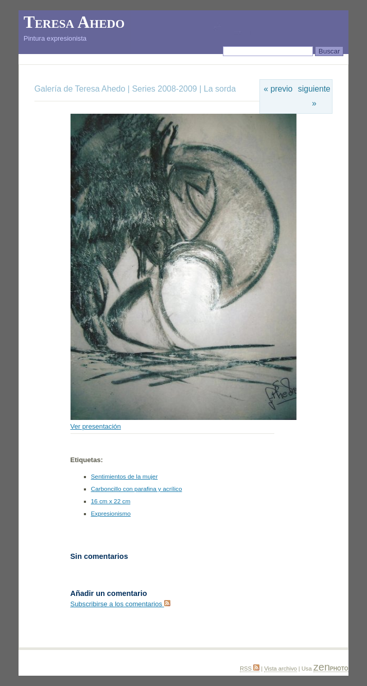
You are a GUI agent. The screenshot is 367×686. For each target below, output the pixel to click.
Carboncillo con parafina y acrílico (136, 488)
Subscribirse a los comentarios (120, 604)
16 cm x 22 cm (111, 501)
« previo (278, 88)
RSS (249, 668)
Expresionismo (111, 513)
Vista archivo (280, 668)
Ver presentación (96, 426)
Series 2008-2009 (164, 88)
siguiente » (314, 96)
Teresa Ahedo (74, 22)
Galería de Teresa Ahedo (81, 88)
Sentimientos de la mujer (124, 476)
